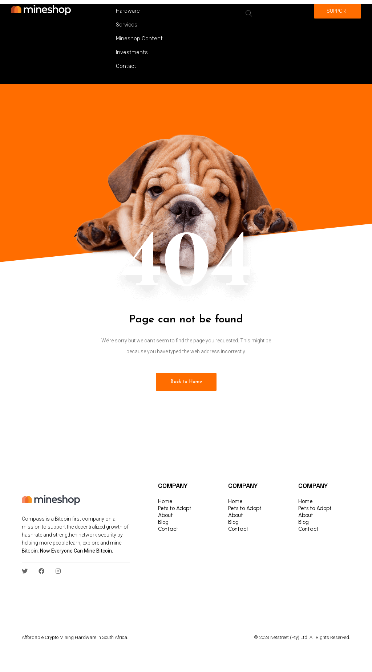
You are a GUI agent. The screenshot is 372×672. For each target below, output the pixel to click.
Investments (132, 52)
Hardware (128, 11)
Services (126, 24)
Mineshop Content (139, 38)
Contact (126, 66)
